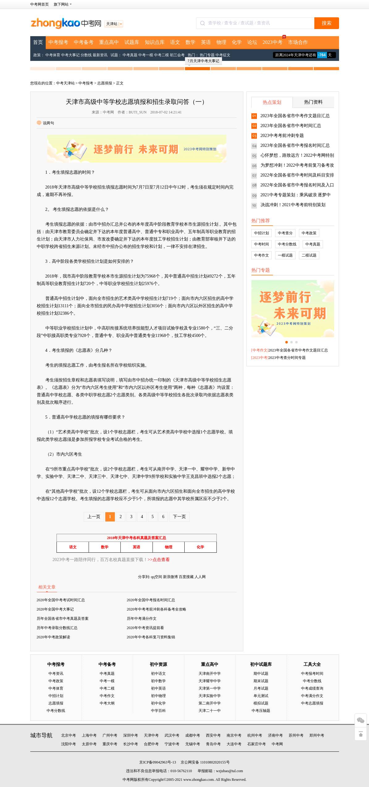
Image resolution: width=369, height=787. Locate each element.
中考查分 (285, 233)
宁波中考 (172, 744)
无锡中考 (192, 744)
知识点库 (155, 42)
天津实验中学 (210, 696)
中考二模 (161, 55)
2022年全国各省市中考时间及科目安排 (297, 175)
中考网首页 (39, 4)
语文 (175, 42)
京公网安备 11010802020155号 (205, 762)
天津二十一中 (210, 710)
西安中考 (213, 735)
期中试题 (261, 673)
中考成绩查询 (312, 688)
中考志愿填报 (312, 703)
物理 (221, 42)
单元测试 (261, 696)
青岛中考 (213, 744)
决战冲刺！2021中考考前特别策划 (293, 204)
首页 (38, 42)
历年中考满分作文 (142, 618)
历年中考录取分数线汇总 (57, 628)
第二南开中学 (210, 703)
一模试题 (285, 255)
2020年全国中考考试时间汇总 (61, 600)
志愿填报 (104, 83)
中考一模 (145, 55)
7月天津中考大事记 (203, 62)
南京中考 (234, 735)
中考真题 (130, 55)
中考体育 (52, 55)
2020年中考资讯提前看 (145, 628)
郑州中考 (316, 735)
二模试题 (309, 255)
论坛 (252, 42)
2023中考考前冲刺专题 (282, 135)
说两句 (45, 123)
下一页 (179, 516)
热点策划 (272, 102)
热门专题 (207, 55)
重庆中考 (110, 744)
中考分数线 (287, 244)
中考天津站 (65, 83)
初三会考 (177, 55)
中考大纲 (107, 703)
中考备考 (84, 42)
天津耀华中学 (210, 681)
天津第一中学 (210, 688)
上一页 (93, 516)
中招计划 (261, 233)
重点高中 (109, 42)
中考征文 (223, 55)
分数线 (86, 55)
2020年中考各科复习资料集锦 (151, 637)
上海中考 (89, 735)
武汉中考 (172, 735)
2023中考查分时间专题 (287, 357)
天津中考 (151, 735)
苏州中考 (296, 735)
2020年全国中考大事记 (55, 609)
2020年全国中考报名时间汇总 (151, 600)
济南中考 (275, 735)
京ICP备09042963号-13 (157, 762)
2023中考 (274, 40)
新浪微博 (170, 577)
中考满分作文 (312, 696)
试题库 (131, 42)
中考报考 (58, 42)
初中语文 (158, 673)
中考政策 (309, 233)
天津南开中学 (210, 673)
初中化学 (158, 703)
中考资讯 (55, 673)
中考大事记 (70, 55)
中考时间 (261, 244)
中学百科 (158, 710)
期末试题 (261, 681)
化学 (237, 42)
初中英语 (158, 688)
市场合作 (298, 42)
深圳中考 (130, 735)
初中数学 (158, 681)
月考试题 (261, 688)
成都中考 (192, 735)
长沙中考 (130, 744)
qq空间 (156, 577)
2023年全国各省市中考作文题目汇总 (295, 115)
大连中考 (234, 744)
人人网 (200, 577)
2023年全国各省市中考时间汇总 (291, 125)
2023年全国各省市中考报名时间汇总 (295, 145)
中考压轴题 (261, 710)
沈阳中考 (68, 744)
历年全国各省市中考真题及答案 (63, 618)
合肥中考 (151, 744)
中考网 (277, 744)
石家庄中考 (256, 744)
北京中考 (68, 735)
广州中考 (110, 735)
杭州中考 (254, 735)
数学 (190, 42)
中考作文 (261, 255)
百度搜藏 (186, 577)
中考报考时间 (312, 673)
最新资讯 (100, 55)
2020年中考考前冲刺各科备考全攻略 (156, 609)
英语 (206, 42)
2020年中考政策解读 (53, 637)
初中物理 (158, 696)
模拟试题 (261, 703)
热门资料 (313, 102)
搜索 (327, 23)
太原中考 (89, 744)
